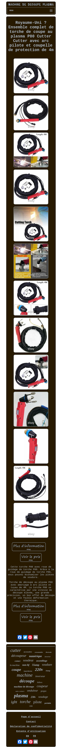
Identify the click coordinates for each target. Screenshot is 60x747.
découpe (27, 680)
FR (34, 736)
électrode (49, 652)
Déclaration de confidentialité (31, 726)
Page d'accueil (31, 716)
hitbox (39, 682)
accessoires (28, 652)
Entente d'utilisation (31, 731)
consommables (39, 652)
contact (17, 661)
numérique (35, 656)
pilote (37, 702)
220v (39, 669)
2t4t (30, 706)
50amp (48, 671)
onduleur (32, 690)
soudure (47, 664)
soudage (43, 696)
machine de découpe (24, 686)
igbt (14, 702)
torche (25, 701)
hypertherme (28, 671)
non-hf (25, 665)
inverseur (40, 676)
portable (48, 703)
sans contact (19, 691)
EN (27, 736)
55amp (35, 664)
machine (25, 675)
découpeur (18, 656)
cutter (15, 650)
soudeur (28, 660)
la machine (15, 665)
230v (33, 697)
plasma (21, 695)
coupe (16, 669)
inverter (48, 657)
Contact (31, 721)
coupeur (42, 686)
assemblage (41, 660)
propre (43, 691)
